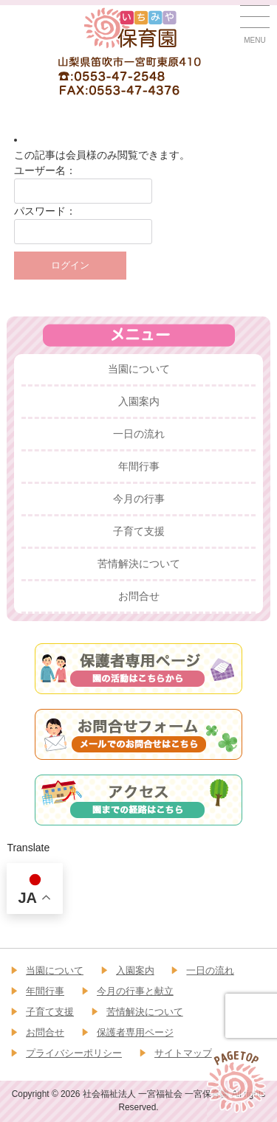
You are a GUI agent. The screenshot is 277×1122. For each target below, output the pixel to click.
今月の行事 (139, 499)
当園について (139, 369)
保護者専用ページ (135, 1032)
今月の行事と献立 (135, 991)
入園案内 (139, 401)
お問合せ (139, 596)
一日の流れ (139, 434)
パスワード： (45, 211)
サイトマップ (183, 1053)
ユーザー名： (45, 170)
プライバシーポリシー (74, 1053)
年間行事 (139, 466)
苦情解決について (139, 563)
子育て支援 (139, 531)
